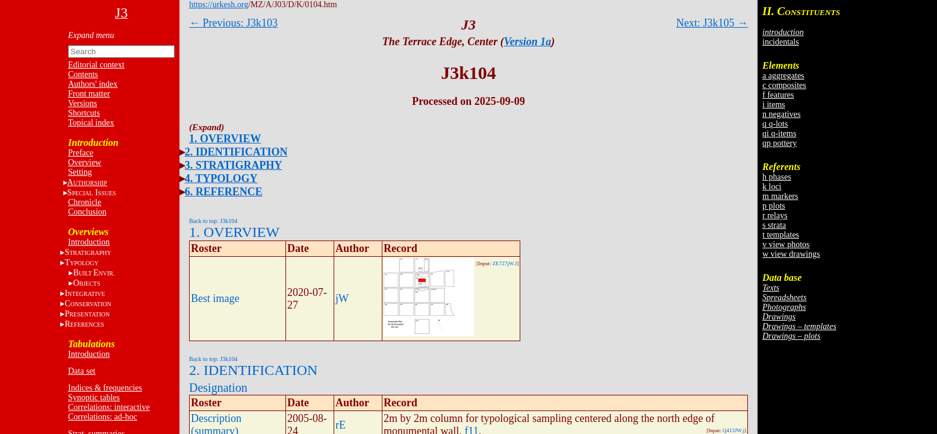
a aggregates (783, 75)
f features (778, 94)
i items (773, 104)
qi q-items (779, 133)
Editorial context (96, 64)
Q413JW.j (733, 430)
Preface (80, 152)
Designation (218, 387)
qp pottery (779, 143)
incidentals (780, 41)
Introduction (89, 242)
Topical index (91, 122)
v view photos (786, 244)
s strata (774, 225)
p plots (773, 205)
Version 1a (528, 42)
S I (91, 192)
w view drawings (791, 254)
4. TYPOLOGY (221, 178)
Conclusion (87, 211)
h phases (776, 176)
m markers (780, 196)
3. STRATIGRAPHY (233, 165)
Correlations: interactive (109, 407)
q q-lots (775, 123)
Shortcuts (84, 113)
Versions (82, 103)
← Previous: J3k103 (233, 23)
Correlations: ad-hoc (102, 416)
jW (342, 298)
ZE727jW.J (505, 263)
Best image (215, 298)
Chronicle (84, 202)
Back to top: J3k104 (213, 221)
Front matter (89, 93)
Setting (80, 172)
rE (340, 425)
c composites (784, 85)
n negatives (781, 114)
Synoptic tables (94, 397)
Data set (81, 371)
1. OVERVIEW (225, 139)
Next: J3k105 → (712, 23)
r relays (775, 215)
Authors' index (92, 84)
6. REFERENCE (224, 192)
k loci (772, 186)
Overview (84, 162)
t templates (780, 234)
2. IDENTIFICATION (236, 152)
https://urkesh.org (218, 4)
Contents (83, 74)
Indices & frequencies (105, 387)
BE (93, 272)
